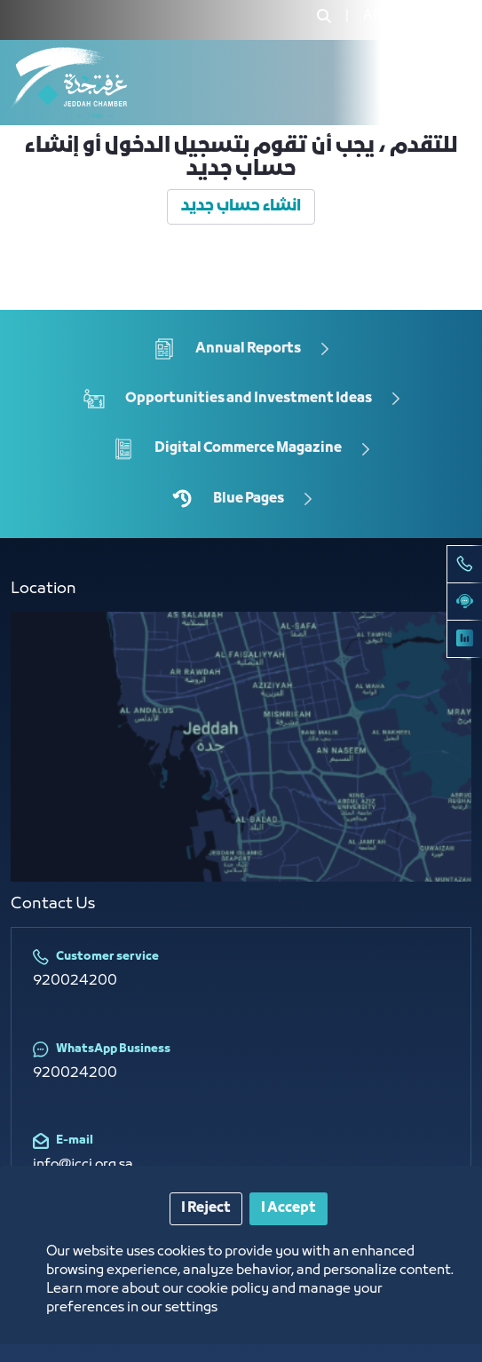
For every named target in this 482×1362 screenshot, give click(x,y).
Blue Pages (248, 498)
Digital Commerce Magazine (248, 448)
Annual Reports (248, 348)
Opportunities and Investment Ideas (248, 398)
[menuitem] (373, 16)
